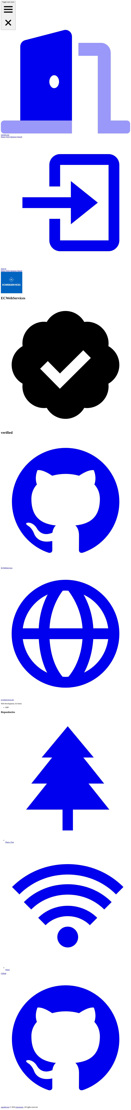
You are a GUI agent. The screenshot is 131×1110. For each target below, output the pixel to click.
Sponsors (13, 137)
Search (19, 137)
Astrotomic (19, 1107)
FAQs (8, 137)
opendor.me (5, 1107)
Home (3, 137)
